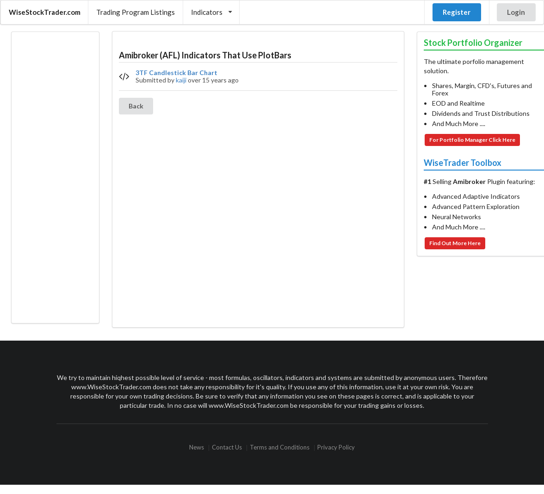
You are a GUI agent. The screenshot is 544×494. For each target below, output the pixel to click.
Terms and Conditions (279, 448)
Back (136, 106)
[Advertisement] (55, 177)
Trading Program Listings (135, 12)
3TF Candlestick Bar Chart (176, 72)
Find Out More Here (455, 243)
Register (456, 12)
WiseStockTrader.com (44, 12)
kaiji (181, 80)
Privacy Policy (336, 448)
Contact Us (227, 448)
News (196, 448)
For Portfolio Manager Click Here (472, 139)
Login (516, 12)
